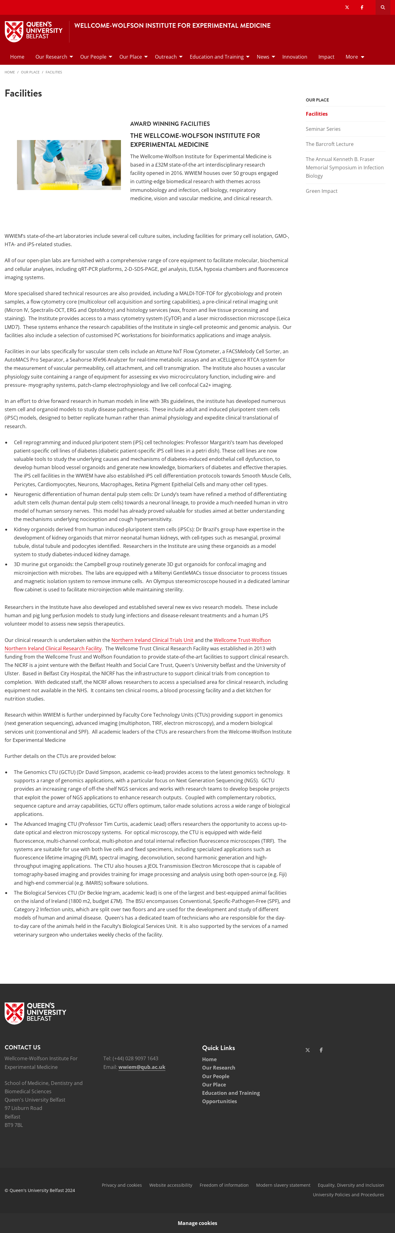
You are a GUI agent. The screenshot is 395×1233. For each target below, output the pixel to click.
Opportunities (219, 1101)
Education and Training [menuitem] (217, 56)
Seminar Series (323, 129)
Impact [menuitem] (326, 56)
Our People (215, 1076)
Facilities (54, 72)
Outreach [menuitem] (166, 56)
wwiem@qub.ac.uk (141, 1067)
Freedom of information (224, 1185)
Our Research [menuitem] (51, 56)
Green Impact (322, 191)
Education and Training (231, 1093)
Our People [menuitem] (93, 56)
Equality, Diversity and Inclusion (351, 1185)
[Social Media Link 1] (307, 1050)
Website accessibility (170, 1185)
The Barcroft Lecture (330, 144)
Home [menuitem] (17, 56)
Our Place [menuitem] (130, 56)
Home (10, 72)
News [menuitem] (263, 56)
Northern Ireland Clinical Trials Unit (152, 640)
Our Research (218, 1067)
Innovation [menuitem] (294, 56)
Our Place (30, 72)
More (352, 56)
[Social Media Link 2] (321, 1050)
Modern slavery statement (283, 1185)
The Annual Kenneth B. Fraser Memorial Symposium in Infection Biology (345, 167)
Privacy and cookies (122, 1185)
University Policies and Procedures (348, 1195)
